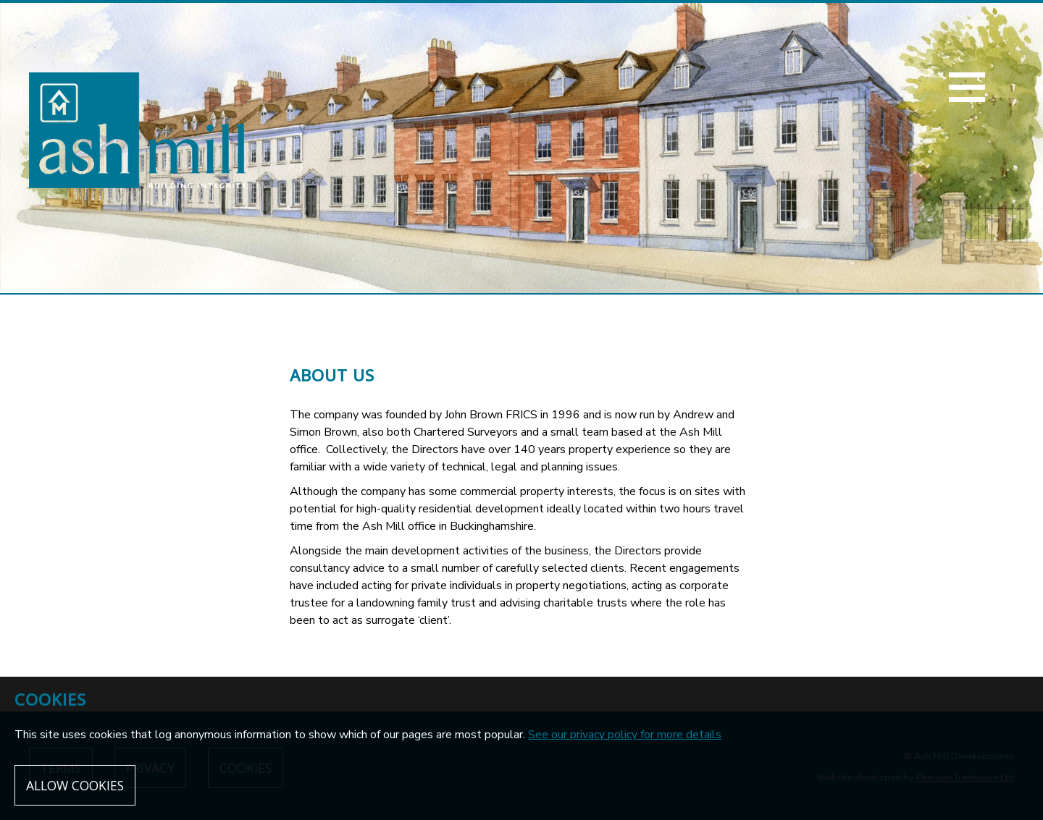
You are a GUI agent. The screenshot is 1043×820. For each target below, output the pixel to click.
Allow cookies (75, 785)
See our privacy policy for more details (624, 735)
